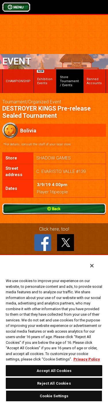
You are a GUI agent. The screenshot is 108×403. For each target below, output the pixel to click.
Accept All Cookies (54, 371)
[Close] (92, 265)
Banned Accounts (94, 81)
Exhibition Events (44, 78)
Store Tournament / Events (69, 81)
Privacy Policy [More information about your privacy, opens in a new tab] (86, 359)
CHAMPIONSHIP (18, 81)
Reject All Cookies (54, 383)
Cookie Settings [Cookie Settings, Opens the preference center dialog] (54, 396)
